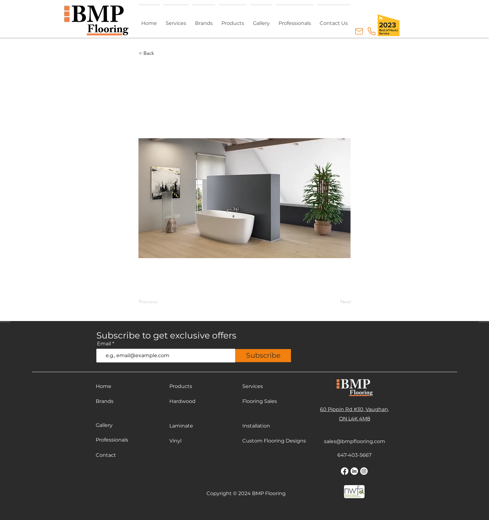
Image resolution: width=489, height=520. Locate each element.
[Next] (335, 301)
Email (104, 343)
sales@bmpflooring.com (354, 441)
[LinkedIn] (354, 471)
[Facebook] (344, 471)
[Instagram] (364, 471)
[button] (233, 20)
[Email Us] (359, 31)
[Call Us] (371, 31)
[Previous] (159, 301)
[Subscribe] (263, 355)
